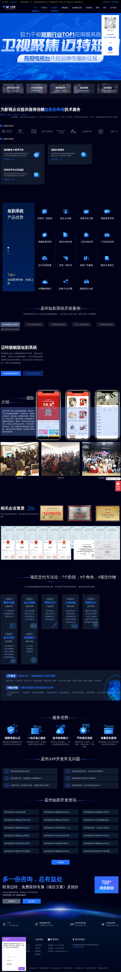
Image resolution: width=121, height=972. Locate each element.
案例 (97, 8)
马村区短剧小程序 (67, 968)
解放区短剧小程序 (44, 968)
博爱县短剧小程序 (102, 968)
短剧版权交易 (77, 8)
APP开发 (37, 948)
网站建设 (65, 8)
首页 (35, 8)
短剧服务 (54, 8)
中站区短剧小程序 (56, 968)
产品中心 (44, 8)
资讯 (104, 8)
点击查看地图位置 (78, 947)
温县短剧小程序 (33, 968)
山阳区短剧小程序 (79, 968)
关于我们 (113, 8)
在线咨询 (11, 901)
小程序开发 (38, 945)
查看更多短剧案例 (33, 374)
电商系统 (38, 951)
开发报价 (89, 8)
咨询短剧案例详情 (11, 374)
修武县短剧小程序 (91, 968)
